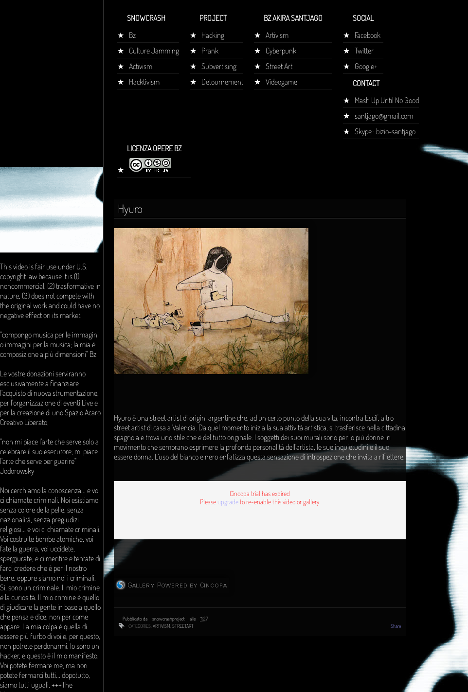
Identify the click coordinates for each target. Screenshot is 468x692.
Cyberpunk (281, 50)
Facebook (367, 35)
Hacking (212, 35)
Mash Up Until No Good (387, 100)
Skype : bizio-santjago (385, 131)
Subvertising (218, 66)
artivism (161, 626)
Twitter (364, 50)
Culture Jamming (154, 50)
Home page (21, 182)
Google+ (366, 66)
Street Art (279, 66)
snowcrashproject (169, 618)
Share (396, 626)
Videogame (281, 82)
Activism (140, 66)
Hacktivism (144, 82)
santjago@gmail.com (384, 116)
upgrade (227, 501)
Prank (209, 50)
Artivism (277, 35)
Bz (132, 35)
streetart (183, 626)
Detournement (222, 82)
